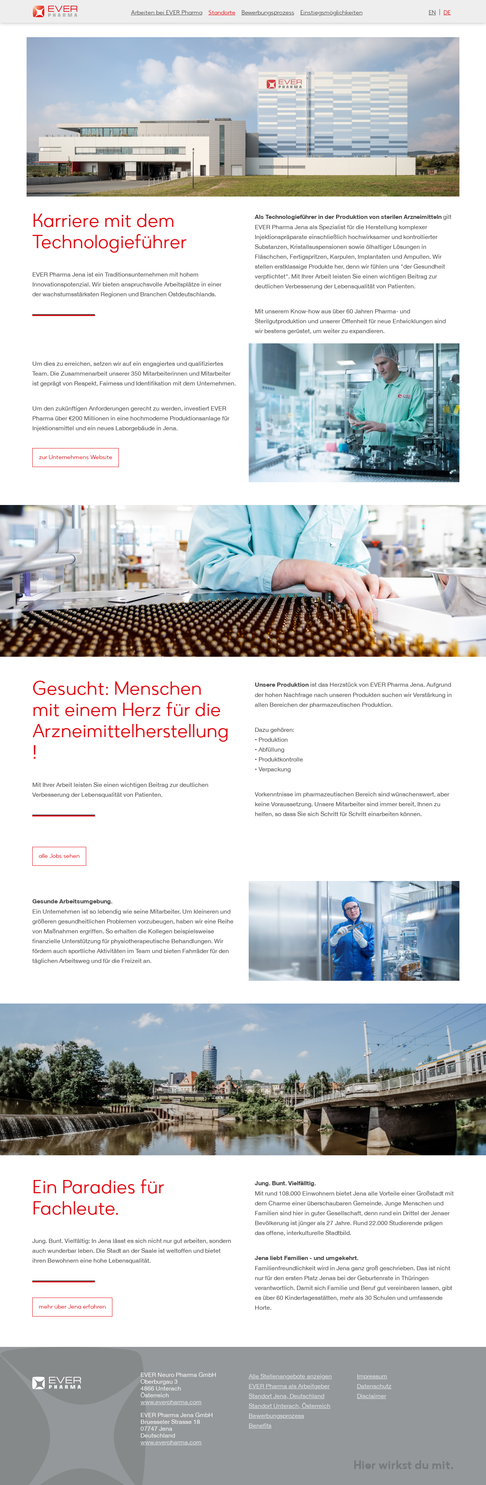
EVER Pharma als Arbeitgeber (289, 1386)
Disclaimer (371, 1395)
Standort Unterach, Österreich (289, 1405)
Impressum (372, 1376)
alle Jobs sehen (59, 856)
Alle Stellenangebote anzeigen (290, 1376)
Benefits (260, 1425)
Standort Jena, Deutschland (286, 1395)
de (447, 13)
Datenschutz (374, 1386)
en (432, 13)
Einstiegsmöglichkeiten (331, 13)
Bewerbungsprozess (267, 13)
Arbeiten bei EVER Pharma (166, 13)
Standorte (221, 13)
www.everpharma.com (171, 1401)
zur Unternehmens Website (75, 458)
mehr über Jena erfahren (72, 1307)
